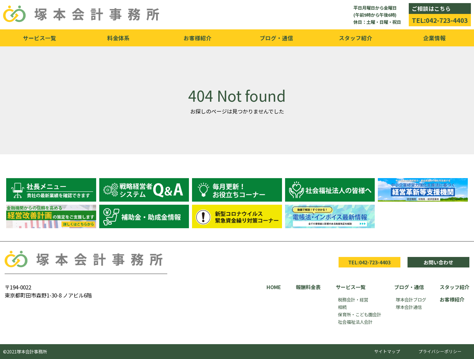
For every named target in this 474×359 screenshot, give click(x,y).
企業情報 (434, 38)
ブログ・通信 (276, 38)
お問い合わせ (438, 262)
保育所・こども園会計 (359, 314)
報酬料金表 (308, 287)
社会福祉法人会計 (355, 321)
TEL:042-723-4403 (440, 20)
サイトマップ (387, 351)
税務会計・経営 (353, 299)
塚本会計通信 (409, 307)
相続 (342, 307)
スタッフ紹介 (355, 38)
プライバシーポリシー (440, 351)
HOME (274, 287)
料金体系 (118, 38)
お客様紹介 (197, 38)
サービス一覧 (39, 38)
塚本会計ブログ (411, 299)
